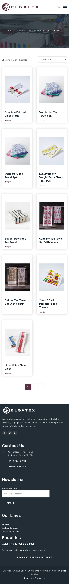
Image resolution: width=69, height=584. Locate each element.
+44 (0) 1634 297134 (17, 461)
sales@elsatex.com (16, 466)
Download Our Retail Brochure (34, 557)
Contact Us (40, 578)
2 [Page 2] (34, 386)
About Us (28, 578)
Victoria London (10, 528)
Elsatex (5, 524)
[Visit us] (4, 433)
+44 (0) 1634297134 (18, 544)
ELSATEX (25, 571)
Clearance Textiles (11, 531)
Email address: (25, 492)
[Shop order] (52, 59)
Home (10, 30)
